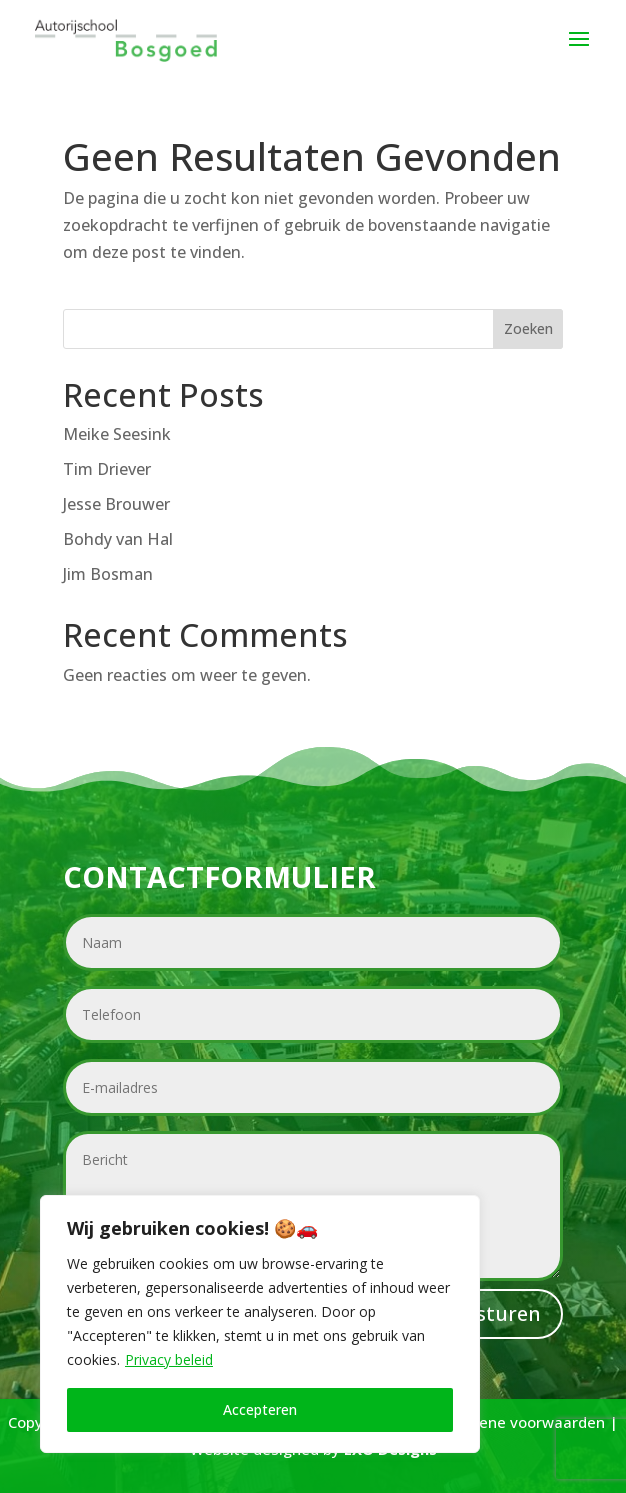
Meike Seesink (117, 434)
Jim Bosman (108, 574)
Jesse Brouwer (116, 504)
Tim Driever (107, 469)
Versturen (492, 1313)
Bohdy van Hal (118, 539)
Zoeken (528, 328)
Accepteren (260, 1409)
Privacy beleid (169, 1359)
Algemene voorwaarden (519, 1422)
